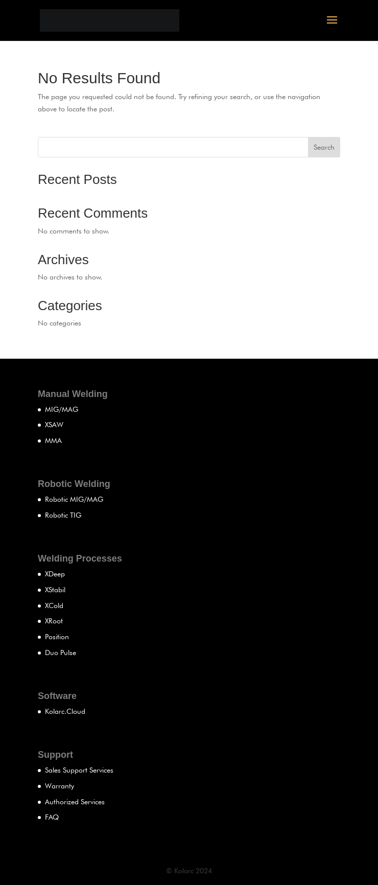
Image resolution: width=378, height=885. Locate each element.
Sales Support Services (79, 770)
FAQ (52, 817)
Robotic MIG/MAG (74, 499)
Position (57, 637)
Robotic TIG (63, 515)
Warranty (59, 786)
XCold (54, 605)
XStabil (55, 590)
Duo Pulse (60, 652)
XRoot (54, 621)
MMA (53, 440)
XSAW (54, 425)
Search (324, 147)
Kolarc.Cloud (65, 711)
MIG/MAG (61, 409)
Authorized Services (75, 802)
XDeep (55, 574)
